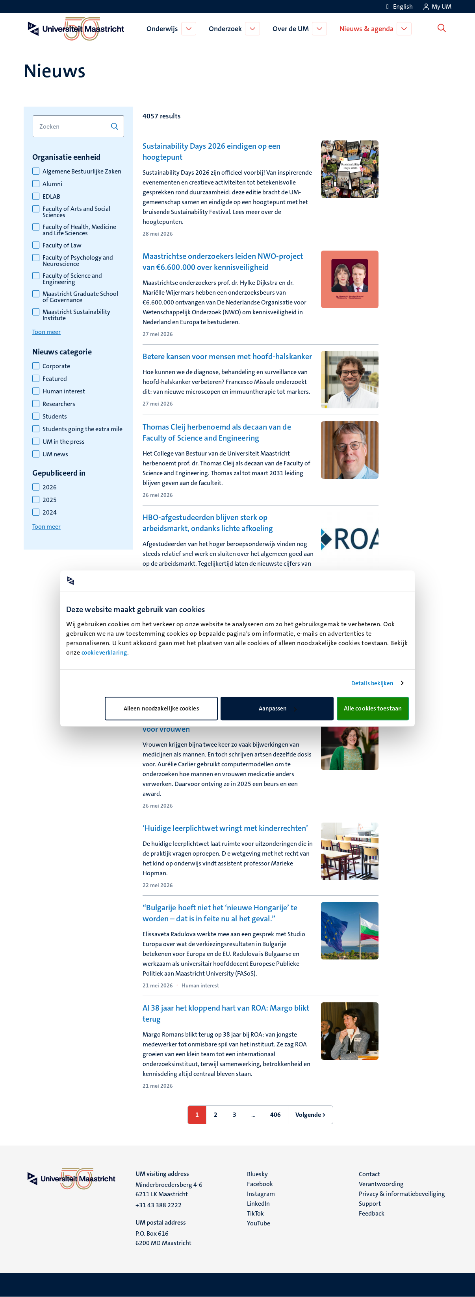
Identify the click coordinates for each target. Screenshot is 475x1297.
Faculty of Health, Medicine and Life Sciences (79, 230)
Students (55, 416)
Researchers (59, 404)
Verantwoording (381, 1184)
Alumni (52, 184)
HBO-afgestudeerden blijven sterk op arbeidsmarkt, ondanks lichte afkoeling (208, 522)
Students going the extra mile (82, 429)
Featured (55, 379)
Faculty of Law (62, 245)
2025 (50, 500)
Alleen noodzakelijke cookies (161, 708)
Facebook (260, 1184)
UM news (55, 454)
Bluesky (257, 1174)
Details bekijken (372, 683)
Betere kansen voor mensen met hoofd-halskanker (227, 356)
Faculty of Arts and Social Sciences (76, 212)
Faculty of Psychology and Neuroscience (78, 261)
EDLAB (51, 197)
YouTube (258, 1223)
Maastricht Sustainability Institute (76, 315)
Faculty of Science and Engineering (72, 279)
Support (370, 1203)
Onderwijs (164, 28)
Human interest (64, 391)
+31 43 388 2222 (158, 1205)
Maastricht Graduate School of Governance (80, 297)
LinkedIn (258, 1203)
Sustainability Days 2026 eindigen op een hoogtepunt (212, 151)
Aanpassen (278, 708)
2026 (50, 487)
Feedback (371, 1213)
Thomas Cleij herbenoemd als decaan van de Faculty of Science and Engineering (217, 432)
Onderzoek (226, 28)
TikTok (255, 1213)
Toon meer (46, 332)
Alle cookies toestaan (373, 708)
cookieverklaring (104, 653)
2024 (50, 512)
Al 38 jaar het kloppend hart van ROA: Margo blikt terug (226, 1013)
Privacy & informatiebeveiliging (402, 1194)
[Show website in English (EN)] (398, 6)
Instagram (261, 1194)
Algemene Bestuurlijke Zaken (82, 171)
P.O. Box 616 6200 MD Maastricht (163, 1238)
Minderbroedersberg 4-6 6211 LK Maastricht (168, 1189)
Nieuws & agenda (368, 28)
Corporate (56, 366)
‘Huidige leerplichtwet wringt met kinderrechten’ (225, 828)
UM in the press (64, 442)
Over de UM (292, 28)
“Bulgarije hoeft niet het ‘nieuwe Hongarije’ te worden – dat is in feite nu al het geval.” (220, 913)
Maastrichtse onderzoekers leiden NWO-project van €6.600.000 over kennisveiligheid (223, 261)
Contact (369, 1174)
